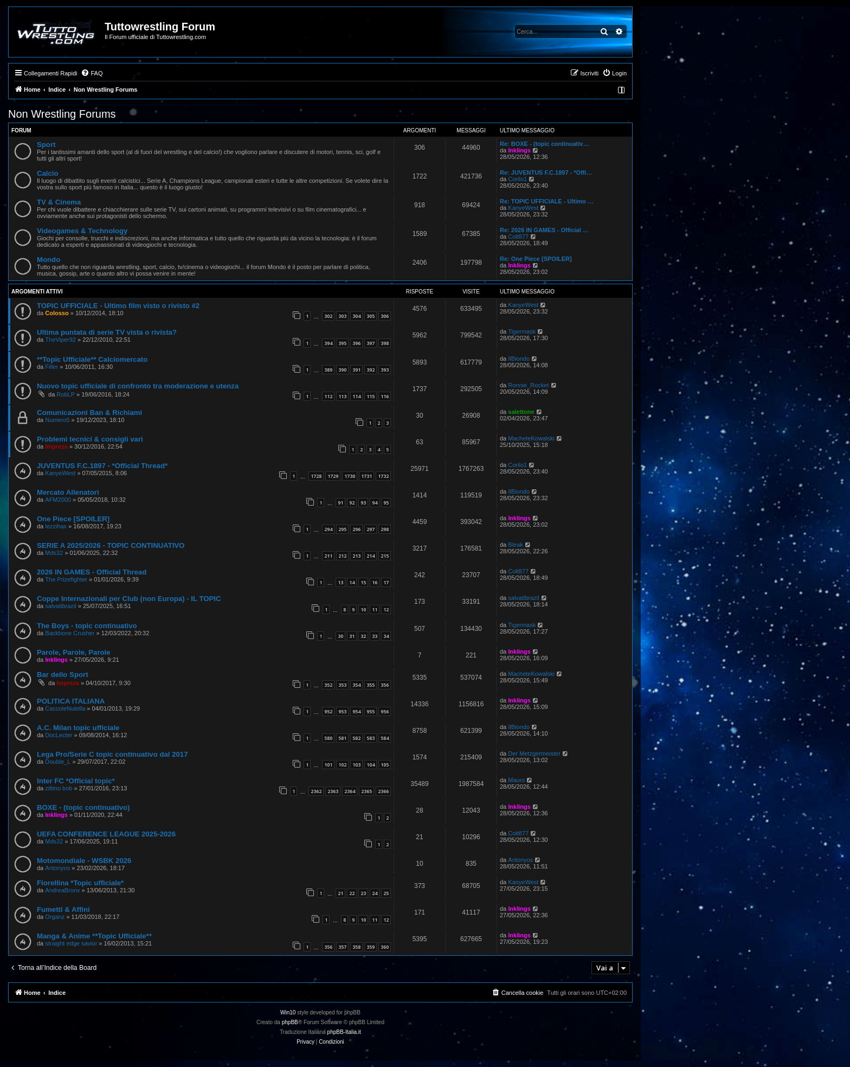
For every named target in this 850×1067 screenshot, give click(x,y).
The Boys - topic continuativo (87, 626)
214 (370, 555)
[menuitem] (91, 73)
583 (370, 738)
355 (370, 684)
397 (370, 343)
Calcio (48, 173)
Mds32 (54, 553)
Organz (55, 916)
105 (385, 764)
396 (356, 343)
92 (352, 502)
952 (328, 711)
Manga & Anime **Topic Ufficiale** (94, 936)
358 (356, 946)
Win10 (287, 1012)
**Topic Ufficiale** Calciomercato (92, 359)
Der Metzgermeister (534, 753)
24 (374, 893)
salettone (521, 411)
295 (342, 529)
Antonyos (57, 868)
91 (340, 502)
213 (356, 555)
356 (385, 684)
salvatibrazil (60, 606)
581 (342, 738)
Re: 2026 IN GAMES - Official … (544, 230)
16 (374, 582)
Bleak (515, 544)
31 (352, 636)
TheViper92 (60, 339)
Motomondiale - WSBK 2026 (84, 861)
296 (356, 529)
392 (370, 369)
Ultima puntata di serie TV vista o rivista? (107, 332)
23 (363, 893)
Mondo (48, 259)
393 (385, 369)
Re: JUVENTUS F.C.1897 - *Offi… (546, 172)
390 (342, 369)
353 (342, 684)
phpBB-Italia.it (344, 1032)
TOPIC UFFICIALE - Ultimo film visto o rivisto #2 (118, 306)
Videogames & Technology (82, 231)
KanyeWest (523, 208)
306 (385, 316)
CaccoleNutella (65, 708)
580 (328, 738)
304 (356, 316)
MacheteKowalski (531, 438)
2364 (349, 791)
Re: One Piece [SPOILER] (536, 258)
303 (342, 316)
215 (385, 555)
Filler (51, 366)
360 (385, 946)
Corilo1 (517, 179)
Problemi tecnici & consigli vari (90, 439)
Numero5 (57, 420)
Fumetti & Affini (63, 909)
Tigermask (522, 331)
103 (356, 764)
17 (386, 582)
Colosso (56, 313)
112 (328, 396)
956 (385, 711)
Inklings (519, 150)
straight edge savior (71, 943)
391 (356, 369)
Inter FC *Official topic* (76, 781)
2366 (383, 791)
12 (386, 609)
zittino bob (58, 788)
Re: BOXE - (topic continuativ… (544, 143)
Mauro (516, 780)
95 (386, 502)
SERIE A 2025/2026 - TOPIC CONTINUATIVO (111, 545)
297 (370, 529)
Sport (46, 144)
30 (340, 636)
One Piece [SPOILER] (73, 519)
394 (328, 343)
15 (363, 582)
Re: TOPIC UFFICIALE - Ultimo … (547, 201)
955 (370, 711)
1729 (332, 476)
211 (328, 555)
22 (352, 893)
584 (385, 738)
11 (374, 609)
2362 (316, 791)
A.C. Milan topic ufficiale (78, 728)
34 (386, 636)
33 (374, 636)
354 (356, 684)
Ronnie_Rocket (528, 385)
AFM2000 (58, 499)
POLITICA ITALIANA (71, 701)
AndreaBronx (62, 890)
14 (352, 582)
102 (342, 764)
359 (370, 946)
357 (342, 946)
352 (328, 684)
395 (342, 343)
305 (370, 316)
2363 (332, 791)
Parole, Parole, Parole (74, 652)
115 (370, 396)
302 (328, 316)
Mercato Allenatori (68, 492)
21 (340, 893)
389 (328, 369)
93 (363, 502)
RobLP (65, 394)
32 (363, 636)
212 (342, 555)
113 (342, 396)
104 (370, 764)
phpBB (290, 1022)
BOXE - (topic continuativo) (83, 807)
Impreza (56, 446)
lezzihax (56, 526)
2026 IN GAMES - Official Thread (91, 572)
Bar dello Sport (62, 674)
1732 (383, 476)
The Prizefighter (66, 579)
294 (328, 529)
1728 (316, 476)
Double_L (57, 761)
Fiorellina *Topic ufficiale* (80, 883)
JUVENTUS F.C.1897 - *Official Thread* (102, 466)
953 (342, 711)
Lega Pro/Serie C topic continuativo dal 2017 (112, 754)
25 (386, 893)
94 (374, 502)
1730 (349, 476)
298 (385, 529)
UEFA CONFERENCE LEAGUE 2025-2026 (106, 834)
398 (385, 343)
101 (328, 764)
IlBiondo (519, 358)
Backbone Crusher (69, 633)
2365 (366, 791)
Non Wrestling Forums (62, 114)
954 (356, 711)
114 (356, 396)
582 (356, 738)
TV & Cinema (59, 202)
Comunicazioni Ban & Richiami (89, 412)
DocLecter (58, 735)
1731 (366, 476)
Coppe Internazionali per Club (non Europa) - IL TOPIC (129, 599)
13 (340, 582)
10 (363, 609)
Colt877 (518, 236)
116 (385, 396)
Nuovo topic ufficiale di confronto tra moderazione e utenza (138, 386)
